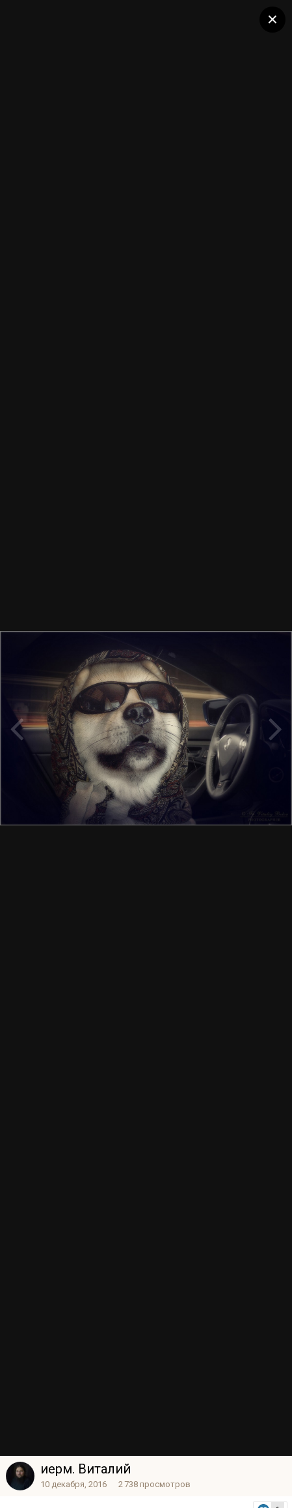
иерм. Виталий (85, 1469)
